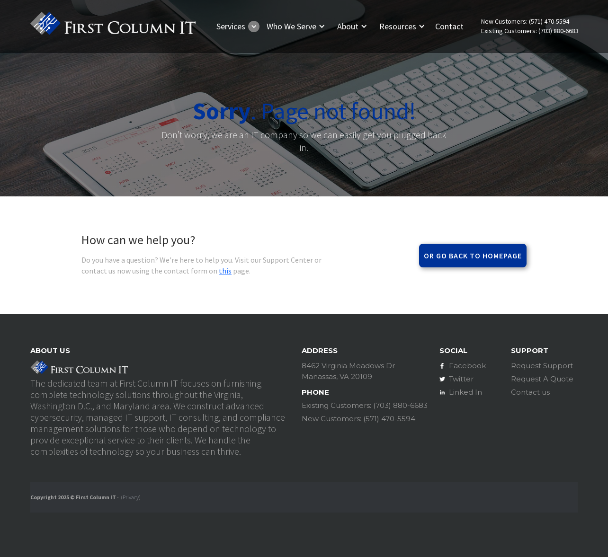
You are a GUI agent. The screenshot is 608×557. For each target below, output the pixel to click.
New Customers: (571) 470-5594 (525, 21)
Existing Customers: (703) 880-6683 (530, 31)
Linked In (465, 392)
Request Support (542, 365)
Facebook (467, 365)
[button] (236, 26)
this (225, 270)
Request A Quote (542, 378)
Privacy (131, 497)
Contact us (530, 392)
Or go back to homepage (473, 255)
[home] (113, 26)
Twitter (461, 378)
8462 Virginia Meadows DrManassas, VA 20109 (348, 371)
